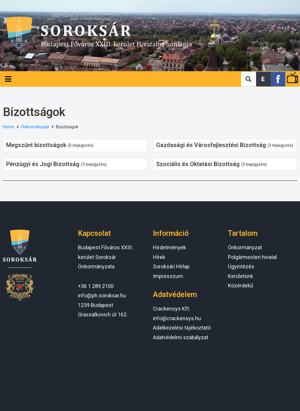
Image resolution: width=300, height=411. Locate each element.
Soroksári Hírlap (171, 266)
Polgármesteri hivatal (252, 257)
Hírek (159, 257)
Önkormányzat (35, 127)
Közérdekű (240, 285)
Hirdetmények (169, 247)
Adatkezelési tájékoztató (182, 328)
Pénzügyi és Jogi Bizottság (42, 164)
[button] (263, 79)
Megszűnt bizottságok (36, 145)
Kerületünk (240, 276)
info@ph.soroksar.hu (102, 295)
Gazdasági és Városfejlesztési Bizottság (211, 145)
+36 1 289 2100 (96, 286)
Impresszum (168, 276)
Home (8, 127)
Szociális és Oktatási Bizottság (198, 164)
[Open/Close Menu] (8, 79)
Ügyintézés (241, 266)
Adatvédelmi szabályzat (180, 337)
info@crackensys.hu (177, 318)
